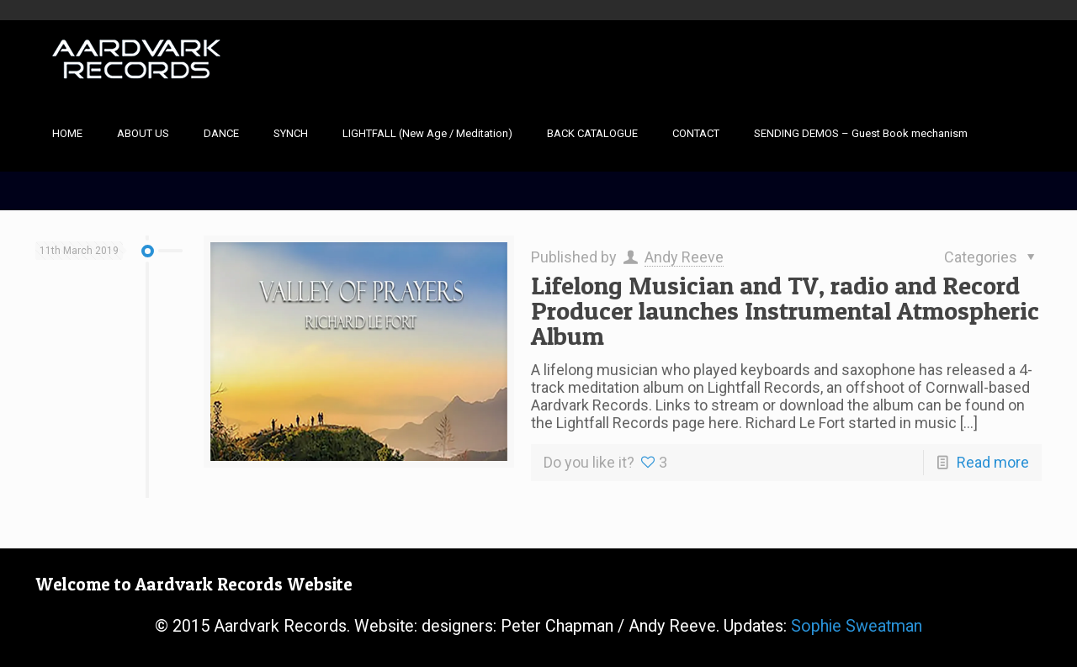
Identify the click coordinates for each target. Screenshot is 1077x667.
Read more (993, 462)
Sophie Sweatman (856, 626)
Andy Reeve (684, 257)
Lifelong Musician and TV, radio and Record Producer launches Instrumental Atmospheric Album (785, 310)
